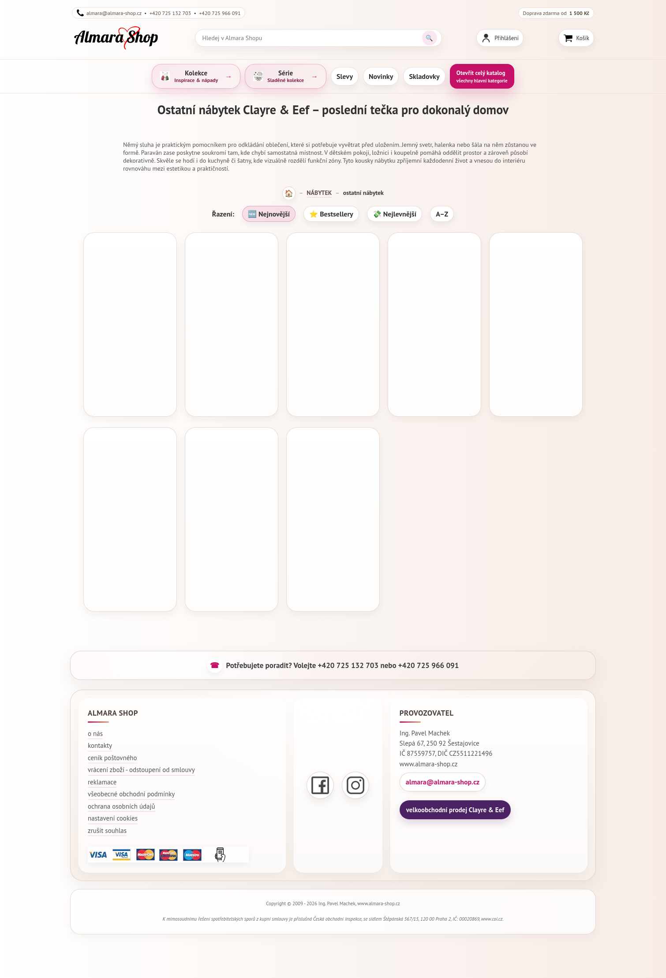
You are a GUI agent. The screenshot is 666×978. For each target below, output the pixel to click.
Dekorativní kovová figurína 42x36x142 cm (130, 353)
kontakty (100, 741)
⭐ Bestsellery (331, 213)
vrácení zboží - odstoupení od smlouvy (141, 765)
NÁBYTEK (319, 193)
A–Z (442, 213)
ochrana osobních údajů (121, 801)
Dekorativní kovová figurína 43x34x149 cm (434, 353)
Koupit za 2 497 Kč (130, 396)
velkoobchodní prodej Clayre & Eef (455, 805)
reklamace (102, 777)
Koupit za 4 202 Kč (231, 396)
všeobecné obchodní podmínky (131, 789)
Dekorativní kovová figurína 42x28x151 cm (231, 353)
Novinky (381, 76)
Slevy (345, 76)
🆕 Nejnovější (269, 213)
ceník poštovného (112, 753)
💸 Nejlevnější (394, 213)
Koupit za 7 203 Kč (130, 588)
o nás (95, 728)
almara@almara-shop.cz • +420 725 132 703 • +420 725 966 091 (158, 12)
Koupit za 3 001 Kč (231, 588)
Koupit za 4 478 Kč (333, 396)
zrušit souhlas (107, 825)
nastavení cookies (113, 814)
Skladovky (424, 76)
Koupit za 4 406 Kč (434, 396)
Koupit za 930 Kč (535, 396)
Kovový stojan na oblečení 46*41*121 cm (333, 546)
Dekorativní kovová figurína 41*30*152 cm (231, 546)
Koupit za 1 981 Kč (333, 588)
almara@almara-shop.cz (442, 777)
